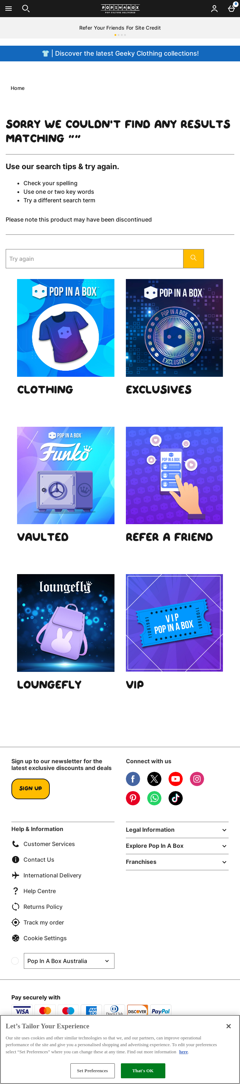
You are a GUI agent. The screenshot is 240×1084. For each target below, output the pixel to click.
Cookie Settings (39, 938)
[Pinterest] (133, 803)
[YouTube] (176, 784)
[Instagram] (197, 784)
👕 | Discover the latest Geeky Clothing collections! (120, 53)
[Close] (228, 1026)
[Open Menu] (8, 8)
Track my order (37, 922)
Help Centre (33, 891)
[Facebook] (133, 784)
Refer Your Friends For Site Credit (120, 28)
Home (18, 88)
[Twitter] (154, 784)
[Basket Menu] (231, 8)
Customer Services (43, 844)
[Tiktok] (176, 803)
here (183, 1051)
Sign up (30, 789)
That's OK (143, 1070)
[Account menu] (214, 8)
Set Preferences (92, 1070)
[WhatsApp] (154, 803)
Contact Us (32, 859)
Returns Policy (37, 906)
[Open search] (26, 8)
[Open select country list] (69, 961)
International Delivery (46, 875)
